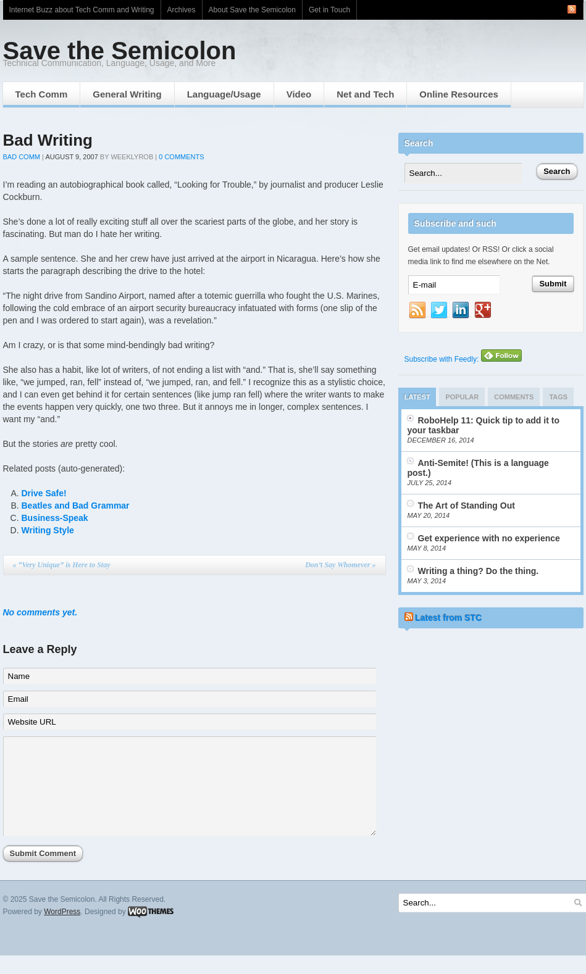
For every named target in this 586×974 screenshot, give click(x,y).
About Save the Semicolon (252, 10)
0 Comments (181, 156)
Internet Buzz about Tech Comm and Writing (81, 10)
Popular (462, 397)
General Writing (127, 94)
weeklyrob (132, 156)
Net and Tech (365, 94)
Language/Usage (224, 94)
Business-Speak (55, 518)
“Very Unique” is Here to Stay (62, 564)
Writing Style (48, 530)
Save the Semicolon (119, 50)
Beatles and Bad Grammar (76, 505)
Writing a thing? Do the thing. (478, 571)
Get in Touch (329, 10)
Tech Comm (41, 94)
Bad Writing (48, 140)
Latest (417, 397)
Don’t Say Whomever (340, 564)
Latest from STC (448, 618)
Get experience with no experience (489, 538)
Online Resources (458, 94)
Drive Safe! (44, 493)
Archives (181, 10)
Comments (514, 397)
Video (299, 94)
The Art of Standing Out (466, 505)
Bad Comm (22, 156)
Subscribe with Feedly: (463, 359)
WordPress (62, 930)
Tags (558, 397)
